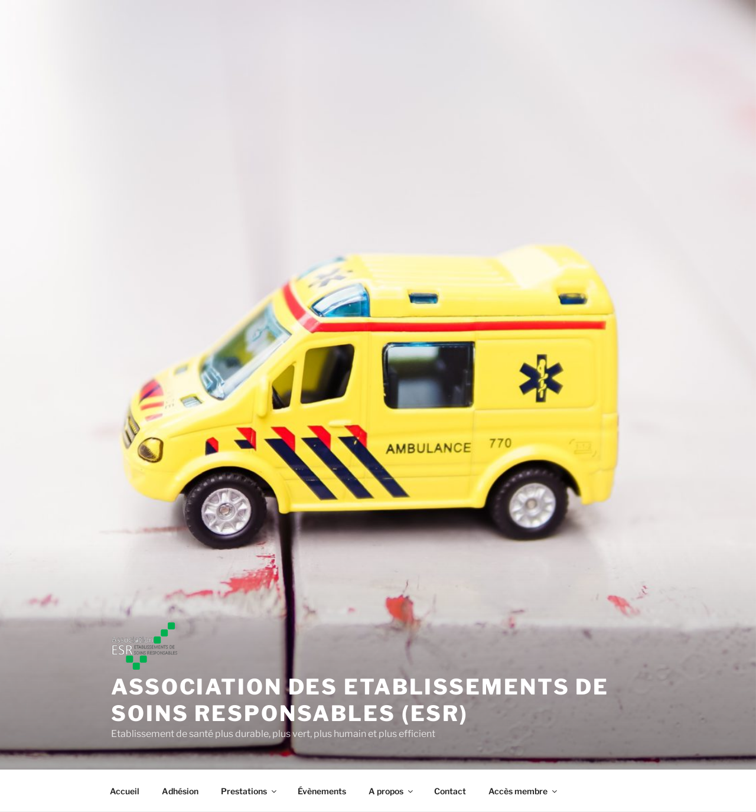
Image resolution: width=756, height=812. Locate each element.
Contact (450, 791)
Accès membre (523, 791)
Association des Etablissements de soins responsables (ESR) (360, 700)
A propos (392, 791)
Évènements (322, 791)
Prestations (249, 791)
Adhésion (180, 791)
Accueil (124, 791)
